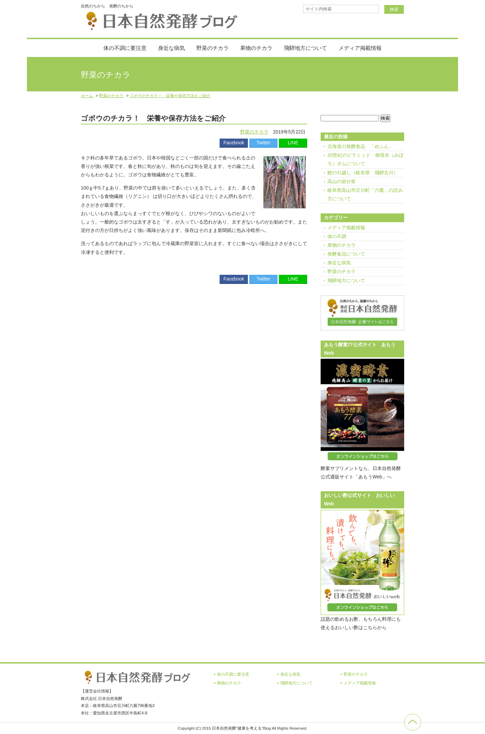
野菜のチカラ (212, 48)
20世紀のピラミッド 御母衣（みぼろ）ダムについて (365, 159)
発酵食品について (346, 254)
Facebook (233, 142)
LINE (293, 142)
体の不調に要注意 (125, 48)
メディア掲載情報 (360, 48)
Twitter (263, 142)
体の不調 (336, 236)
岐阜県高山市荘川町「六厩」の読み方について (365, 194)
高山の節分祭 (341, 181)
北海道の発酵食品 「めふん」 (360, 146)
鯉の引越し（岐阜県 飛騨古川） (362, 172)
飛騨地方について (305, 48)
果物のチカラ (256, 48)
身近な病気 (171, 48)
